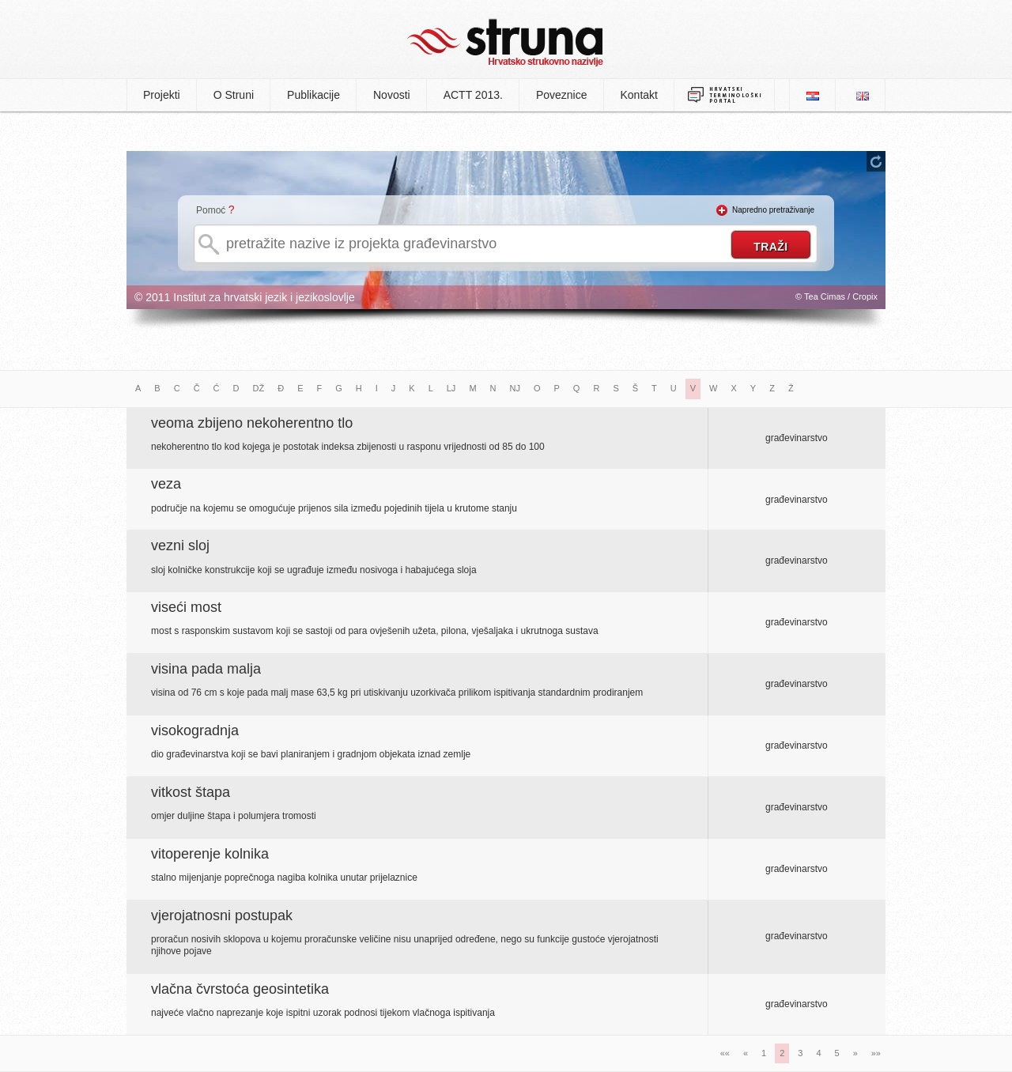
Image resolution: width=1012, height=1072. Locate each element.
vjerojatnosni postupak (222, 915)
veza (166, 484)
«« (725, 1053)
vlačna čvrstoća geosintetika (240, 989)
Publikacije (313, 95)
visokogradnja (195, 730)
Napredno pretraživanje (773, 210)
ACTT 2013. (473, 95)
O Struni (233, 95)
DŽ (259, 388)
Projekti (161, 95)
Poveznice (561, 95)
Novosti (391, 95)
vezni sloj (180, 545)
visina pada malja (206, 669)
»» (876, 1053)
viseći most (186, 607)
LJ (451, 388)
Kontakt (639, 95)
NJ (515, 388)
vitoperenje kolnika (210, 854)
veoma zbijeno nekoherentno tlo (252, 423)
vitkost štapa (190, 792)
